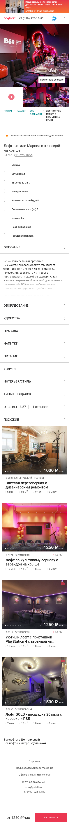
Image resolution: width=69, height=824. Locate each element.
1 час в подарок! (45, 11)
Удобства (35, 319)
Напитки (35, 344)
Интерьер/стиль (35, 382)
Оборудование (35, 306)
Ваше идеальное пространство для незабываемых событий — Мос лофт (43, 5)
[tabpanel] (34, 450)
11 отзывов (24, 155)
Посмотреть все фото (51, 79)
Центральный (30, 739)
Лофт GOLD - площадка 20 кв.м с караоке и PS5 (34, 716)
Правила (35, 331)
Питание (35, 357)
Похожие (35, 420)
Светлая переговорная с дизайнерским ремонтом (27, 485)
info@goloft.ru (33, 786)
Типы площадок (35, 394)
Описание (35, 248)
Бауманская (38, 743)
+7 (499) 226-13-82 (31, 18)
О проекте (34, 761)
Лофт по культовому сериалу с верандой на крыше (32, 562)
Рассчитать (51, 817)
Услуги (35, 369)
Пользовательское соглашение (34, 767)
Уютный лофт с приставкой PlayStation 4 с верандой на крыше (29, 639)
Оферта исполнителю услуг (34, 774)
